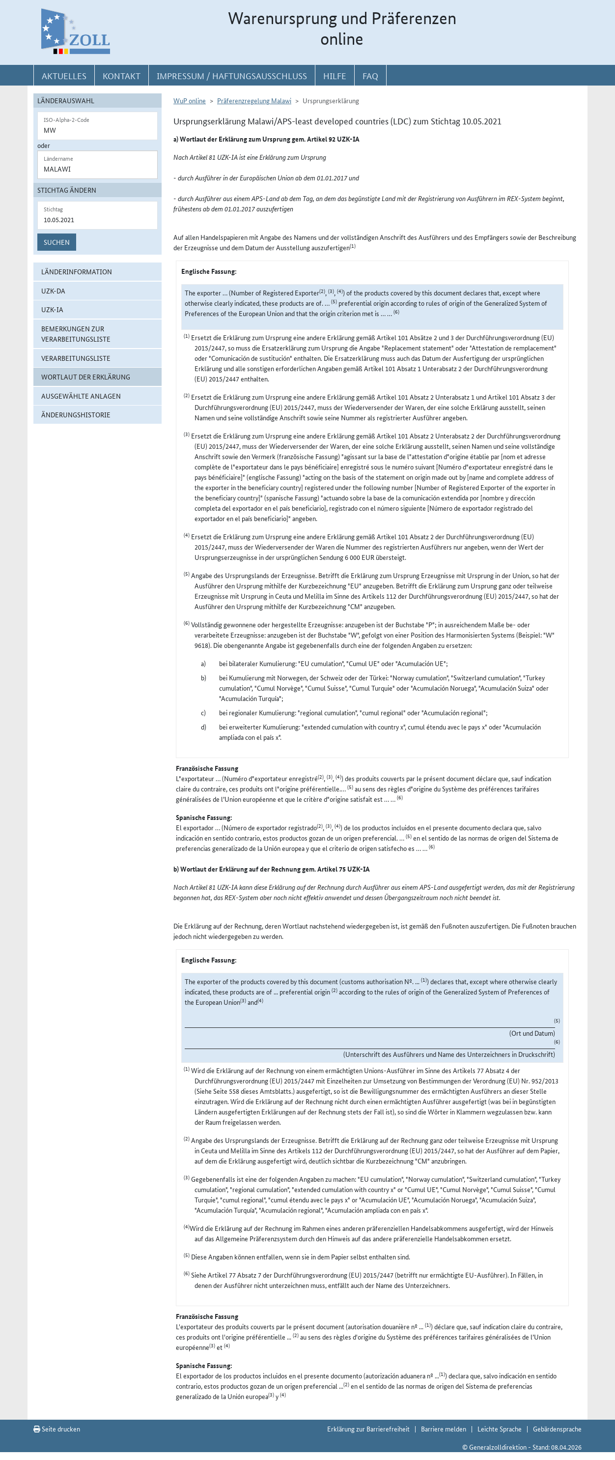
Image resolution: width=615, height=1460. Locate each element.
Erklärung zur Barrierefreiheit (368, 1428)
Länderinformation (76, 271)
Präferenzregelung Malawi (254, 100)
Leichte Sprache (499, 1428)
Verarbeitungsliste (76, 358)
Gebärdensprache (557, 1428)
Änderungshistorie (76, 414)
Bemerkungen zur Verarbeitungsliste (76, 333)
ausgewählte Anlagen (81, 396)
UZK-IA (52, 309)
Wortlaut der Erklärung (85, 376)
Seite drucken (56, 1428)
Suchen (57, 242)
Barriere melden (443, 1428)
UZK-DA (53, 290)
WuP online (189, 100)
